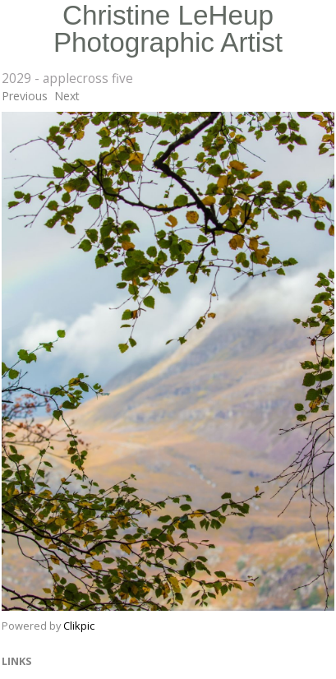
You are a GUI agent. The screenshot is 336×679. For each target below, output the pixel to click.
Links (17, 661)
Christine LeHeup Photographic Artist (168, 29)
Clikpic (78, 625)
